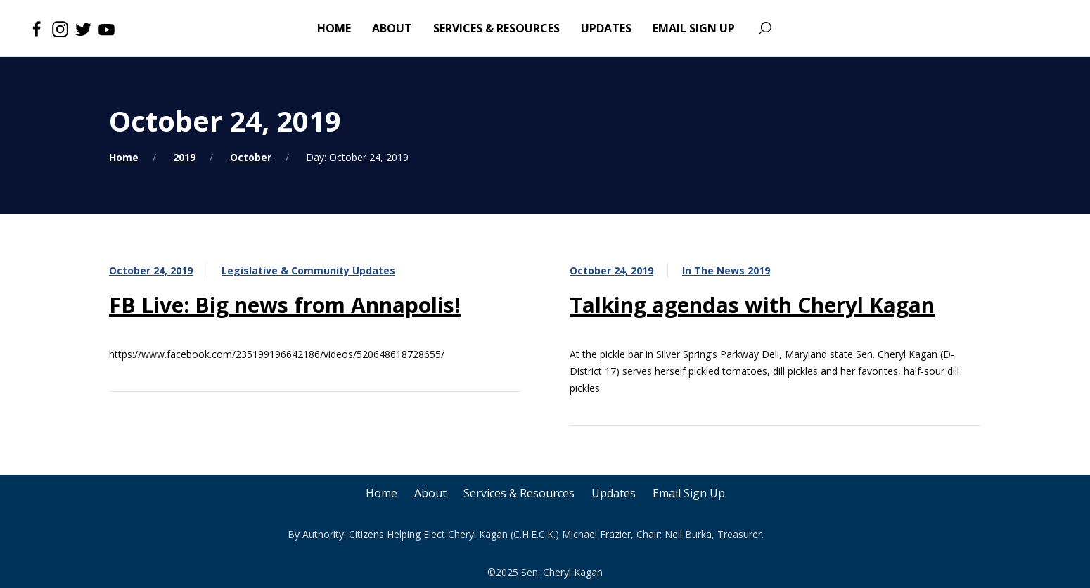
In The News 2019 (726, 270)
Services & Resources (519, 493)
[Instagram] (60, 28)
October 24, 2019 (151, 270)
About (430, 493)
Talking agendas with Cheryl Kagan (752, 304)
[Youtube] (106, 28)
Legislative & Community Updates (308, 270)
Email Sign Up (689, 493)
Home (124, 157)
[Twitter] (83, 28)
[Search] (765, 28)
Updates (613, 493)
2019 (184, 157)
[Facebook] (37, 28)
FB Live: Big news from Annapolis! (285, 304)
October (250, 157)
